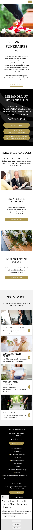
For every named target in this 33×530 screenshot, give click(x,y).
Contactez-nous (16, 84)
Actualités (17, 466)
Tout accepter (16, 522)
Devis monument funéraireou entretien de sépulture (16, 137)
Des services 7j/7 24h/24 (13, 328)
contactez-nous (16, 443)
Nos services (17, 457)
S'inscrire (16, 492)
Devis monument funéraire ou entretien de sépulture (15, 477)
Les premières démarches (17, 454)
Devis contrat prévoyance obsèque (17, 469)
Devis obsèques (16, 125)
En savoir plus (16, 219)
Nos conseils (9, 412)
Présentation (17, 451)
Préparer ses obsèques (17, 460)
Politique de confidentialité (9, 518)
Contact (17, 472)
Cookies (6, 498)
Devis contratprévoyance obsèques (16, 131)
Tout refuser (16, 525)
